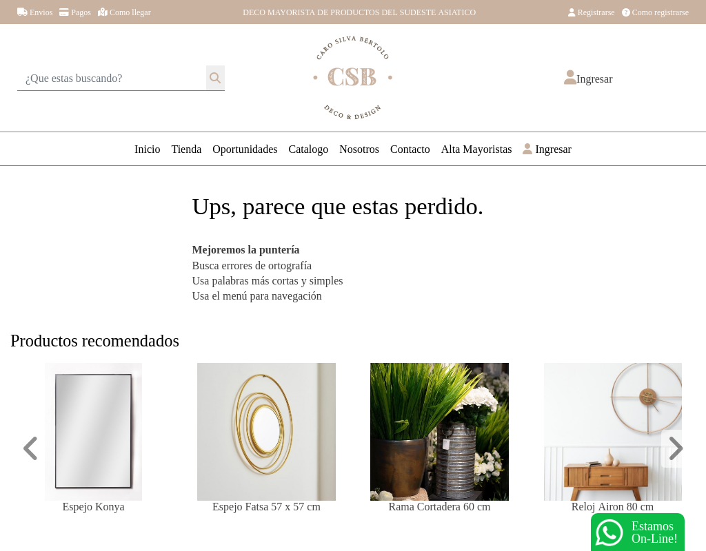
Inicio (147, 148)
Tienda (186, 148)
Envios (34, 11)
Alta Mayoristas (476, 148)
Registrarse (591, 11)
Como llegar (124, 11)
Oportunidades (244, 148)
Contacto (410, 148)
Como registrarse (655, 11)
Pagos (75, 11)
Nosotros (359, 148)
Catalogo (309, 148)
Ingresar (547, 148)
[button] (588, 78)
